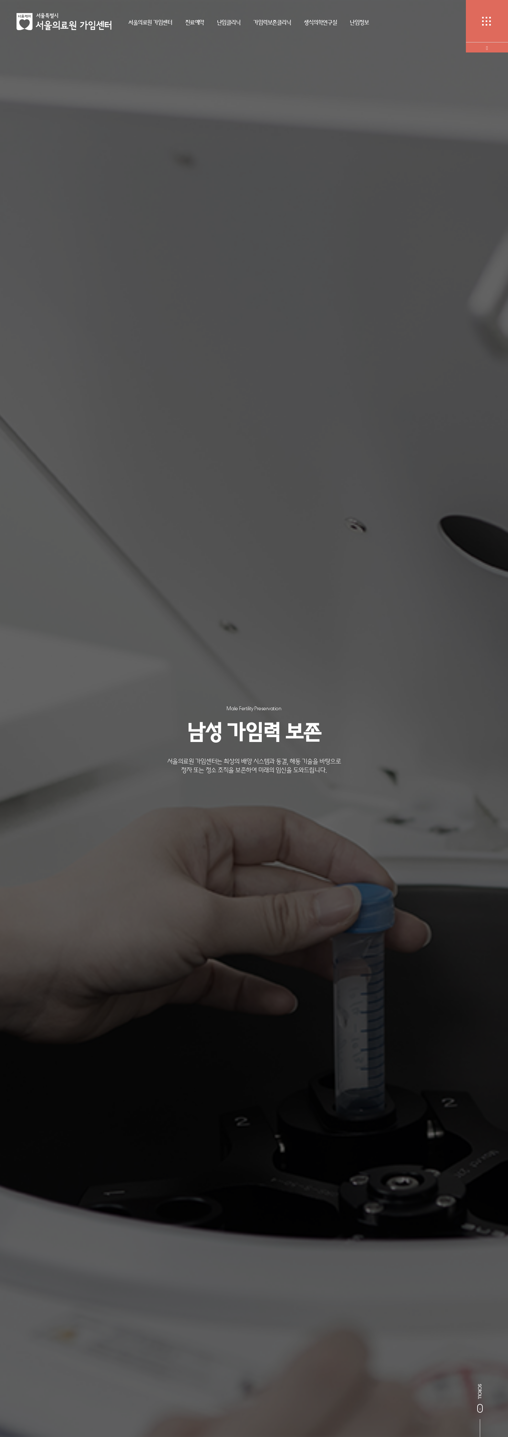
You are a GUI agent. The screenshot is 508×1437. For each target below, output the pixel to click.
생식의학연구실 (320, 22)
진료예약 (194, 22)
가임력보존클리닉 (272, 22)
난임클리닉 (229, 22)
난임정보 (359, 22)
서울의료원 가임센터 (150, 22)
